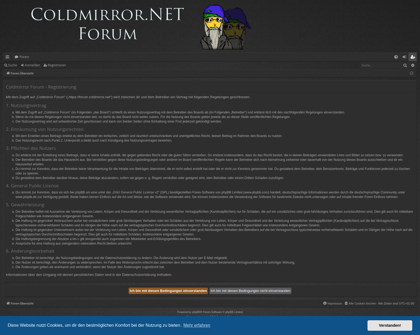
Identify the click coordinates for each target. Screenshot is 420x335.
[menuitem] (396, 56)
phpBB (196, 312)
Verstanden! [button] (390, 325)
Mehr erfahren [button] (196, 325)
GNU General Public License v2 (135, 192)
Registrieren (57, 65)
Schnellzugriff (8, 57)
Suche (12, 65)
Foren (24, 56)
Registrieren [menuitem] (414, 57)
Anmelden (32, 65)
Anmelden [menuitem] (405, 57)
